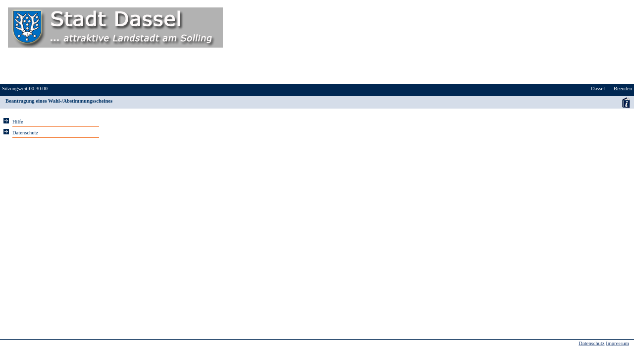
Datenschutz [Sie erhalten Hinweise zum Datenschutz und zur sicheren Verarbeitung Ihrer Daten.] (25, 132)
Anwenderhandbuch (626, 102)
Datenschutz (591, 343)
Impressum (617, 343)
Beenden (623, 88)
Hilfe (17, 121)
